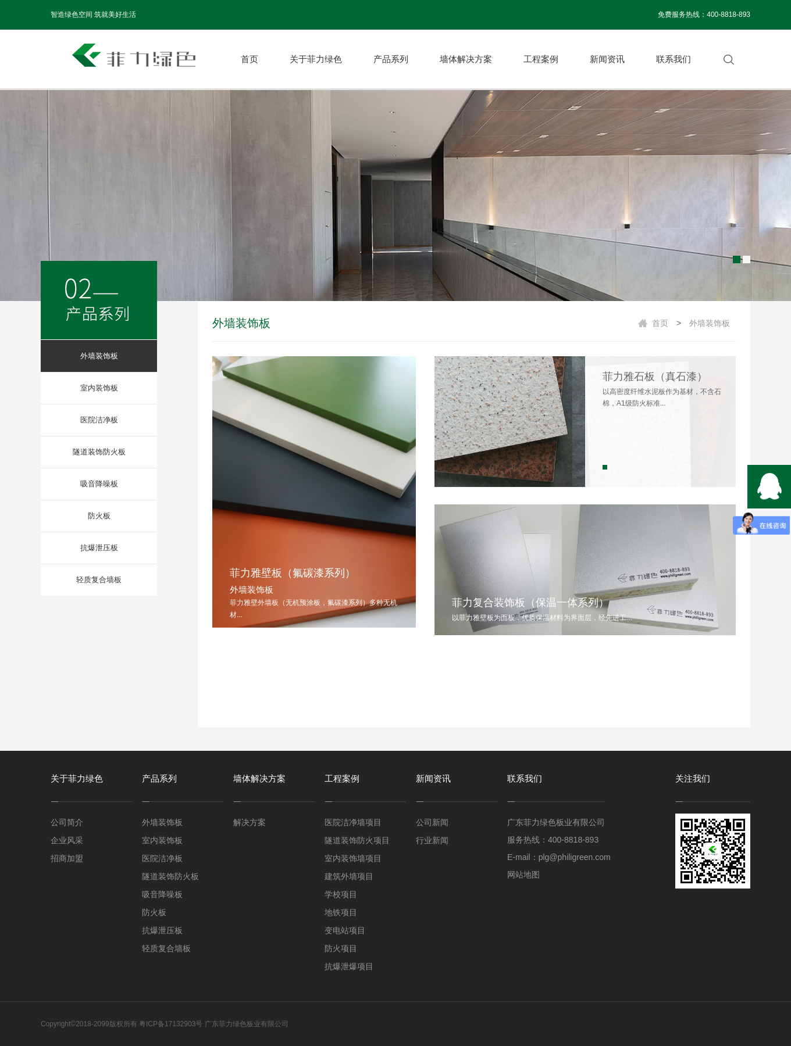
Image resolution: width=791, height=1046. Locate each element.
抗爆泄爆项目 (349, 966)
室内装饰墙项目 (353, 858)
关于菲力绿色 (316, 59)
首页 (249, 59)
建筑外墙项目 (349, 876)
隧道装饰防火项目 (357, 840)
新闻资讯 (607, 59)
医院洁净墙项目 (353, 822)
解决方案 (249, 822)
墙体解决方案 (466, 59)
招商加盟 (67, 858)
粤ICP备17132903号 (170, 1024)
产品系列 (390, 59)
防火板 (99, 515)
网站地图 (523, 874)
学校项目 (341, 894)
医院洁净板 (99, 419)
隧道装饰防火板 (99, 451)
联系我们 (673, 59)
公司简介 (67, 822)
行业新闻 (432, 840)
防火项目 (341, 948)
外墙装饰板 (99, 356)
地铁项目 (341, 912)
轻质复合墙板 (99, 579)
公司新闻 (432, 822)
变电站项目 (345, 930)
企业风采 (67, 840)
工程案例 (540, 59)
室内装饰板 (99, 388)
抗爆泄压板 (99, 547)
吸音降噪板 (99, 483)
